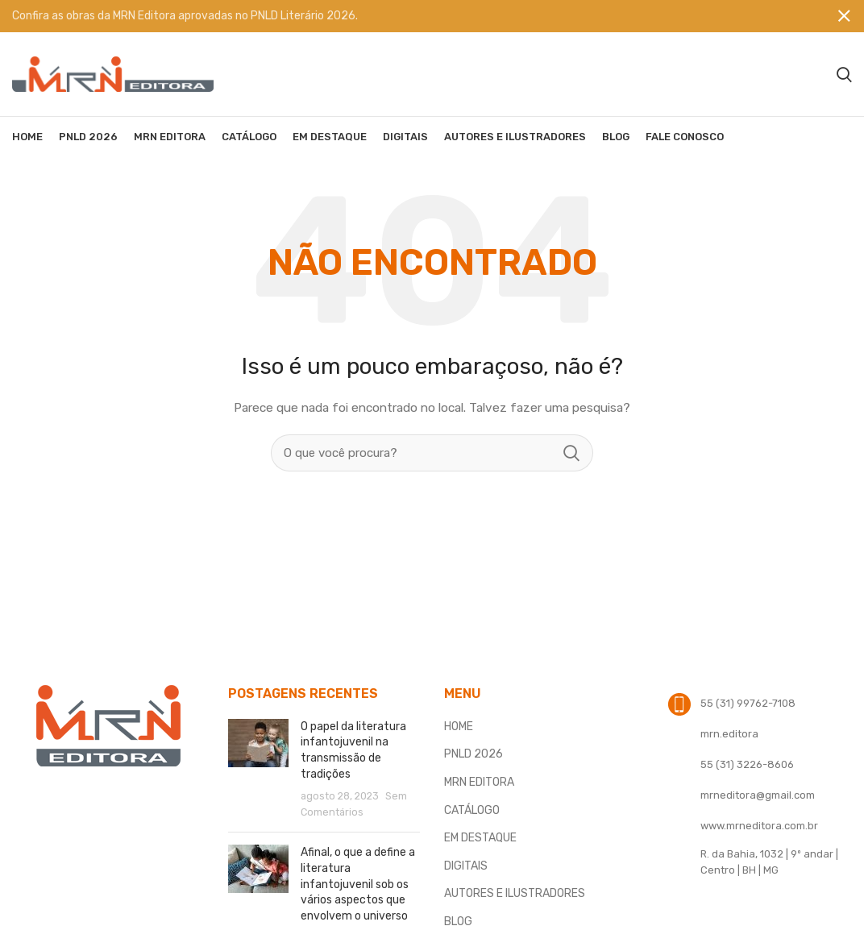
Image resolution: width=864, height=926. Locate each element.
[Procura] (844, 74)
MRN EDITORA (479, 782)
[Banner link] (408, 16)
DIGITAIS (466, 866)
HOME (458, 726)
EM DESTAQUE (480, 838)
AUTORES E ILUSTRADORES (514, 893)
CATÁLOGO (472, 810)
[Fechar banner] (844, 16)
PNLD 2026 (473, 754)
